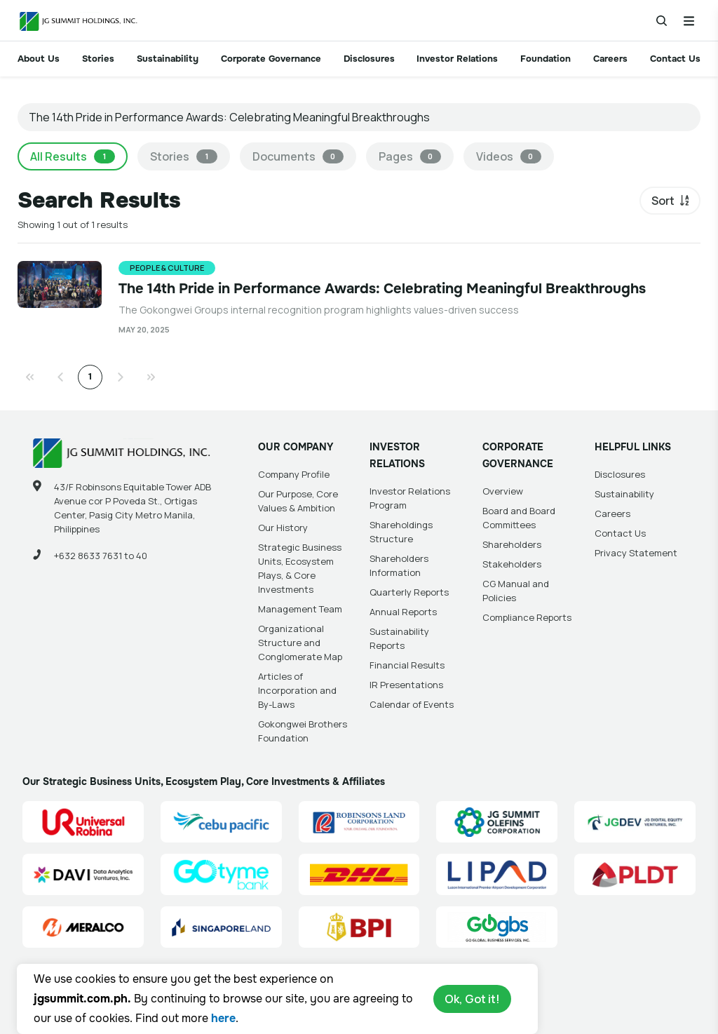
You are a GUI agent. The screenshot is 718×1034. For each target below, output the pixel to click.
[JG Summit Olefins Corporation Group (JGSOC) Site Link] (496, 821)
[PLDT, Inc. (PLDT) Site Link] (635, 874)
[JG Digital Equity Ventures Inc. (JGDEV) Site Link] (635, 821)
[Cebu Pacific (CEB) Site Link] (221, 821)
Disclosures (369, 59)
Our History (283, 527)
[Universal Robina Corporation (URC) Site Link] (83, 821)
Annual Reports (403, 611)
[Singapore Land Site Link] (221, 927)
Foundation (545, 59)
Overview (502, 491)
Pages (410, 156)
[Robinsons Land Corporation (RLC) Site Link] (359, 821)
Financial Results (407, 665)
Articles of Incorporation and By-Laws (297, 690)
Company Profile (294, 474)
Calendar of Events (412, 704)
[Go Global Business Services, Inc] (496, 927)
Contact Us (675, 59)
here (223, 1018)
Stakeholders (511, 564)
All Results (72, 156)
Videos (508, 156)
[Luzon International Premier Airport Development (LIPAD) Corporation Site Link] (496, 874)
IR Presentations (406, 684)
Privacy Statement (636, 552)
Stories (98, 59)
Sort (663, 200)
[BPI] (359, 927)
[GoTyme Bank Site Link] (221, 874)
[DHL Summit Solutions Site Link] (359, 874)
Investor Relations (457, 59)
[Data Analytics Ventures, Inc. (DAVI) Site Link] (83, 874)
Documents (298, 156)
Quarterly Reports (409, 592)
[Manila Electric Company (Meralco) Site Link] (83, 927)
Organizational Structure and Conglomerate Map (300, 642)
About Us (39, 59)
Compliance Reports (526, 617)
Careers (610, 59)
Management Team (300, 609)
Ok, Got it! (472, 999)
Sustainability (167, 59)
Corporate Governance (271, 59)
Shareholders (511, 544)
